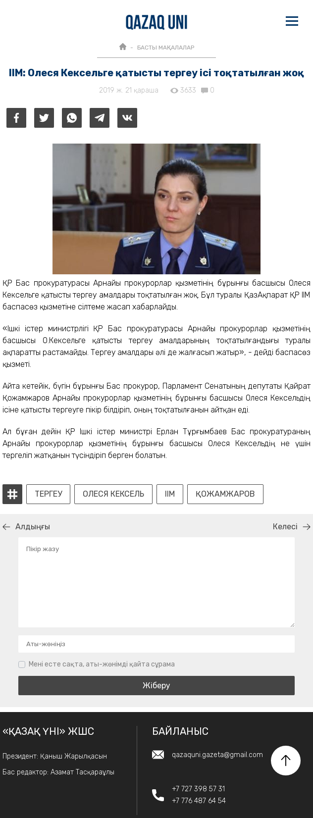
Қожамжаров (225, 494)
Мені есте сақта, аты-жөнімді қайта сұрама (102, 664)
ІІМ (170, 494)
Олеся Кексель (113, 494)
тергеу (48, 494)
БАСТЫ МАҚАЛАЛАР (165, 47)
